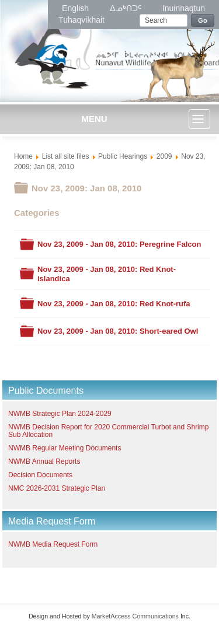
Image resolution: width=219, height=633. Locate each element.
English (76, 8)
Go (202, 20)
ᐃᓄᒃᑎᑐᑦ (127, 8)
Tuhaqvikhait (81, 20)
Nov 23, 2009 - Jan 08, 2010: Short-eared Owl (117, 331)
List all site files (65, 156)
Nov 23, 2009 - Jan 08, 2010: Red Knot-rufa (113, 303)
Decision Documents (40, 475)
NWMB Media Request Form (53, 544)
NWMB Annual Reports (44, 461)
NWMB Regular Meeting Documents (64, 448)
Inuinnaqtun (183, 8)
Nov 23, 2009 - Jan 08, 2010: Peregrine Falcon (119, 244)
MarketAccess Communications (135, 616)
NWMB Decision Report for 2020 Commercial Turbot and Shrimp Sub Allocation (108, 431)
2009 (164, 156)
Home (23, 156)
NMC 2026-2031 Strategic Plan (56, 488)
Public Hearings (122, 156)
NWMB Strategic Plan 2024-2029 (60, 414)
